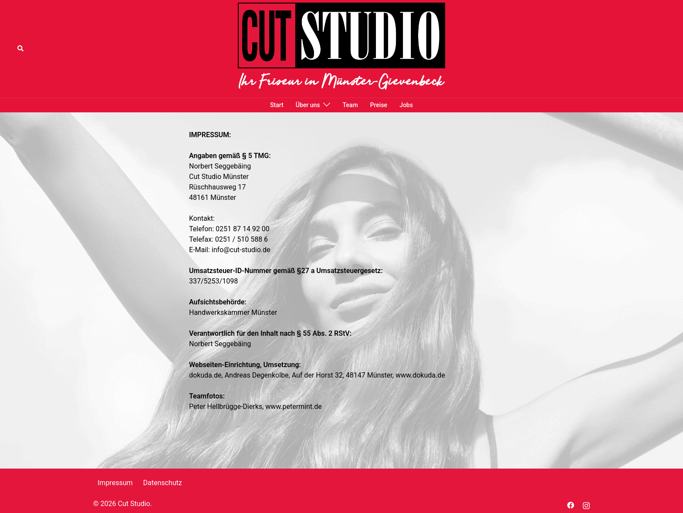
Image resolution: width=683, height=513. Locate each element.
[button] (20, 48)
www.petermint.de (293, 406)
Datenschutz (162, 483)
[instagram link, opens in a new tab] (586, 504)
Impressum (115, 483)
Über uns (308, 104)
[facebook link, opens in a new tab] (570, 504)
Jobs (406, 104)
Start (277, 104)
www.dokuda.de (420, 375)
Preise (379, 104)
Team (350, 104)
